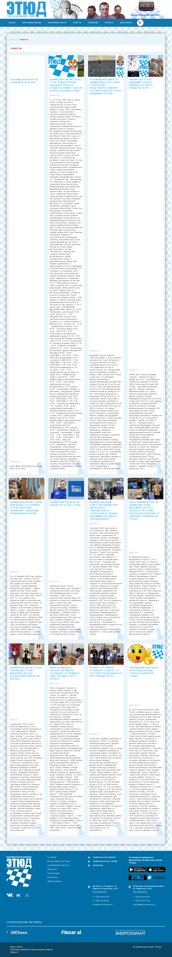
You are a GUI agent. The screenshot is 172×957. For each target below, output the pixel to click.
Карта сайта (16, 946)
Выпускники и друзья (31, 23)
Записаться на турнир (105, 861)
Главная (12, 39)
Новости (77, 23)
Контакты (109, 23)
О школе (11, 23)
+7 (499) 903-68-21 (101, 897)
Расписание (93, 23)
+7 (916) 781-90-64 (101, 901)
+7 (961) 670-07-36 (141, 901)
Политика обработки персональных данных (31, 949)
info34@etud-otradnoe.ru (144, 904)
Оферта (14, 952)
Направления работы (57, 23)
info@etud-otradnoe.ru (103, 904)
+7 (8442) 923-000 (141, 897)
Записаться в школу (104, 857)
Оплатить (98, 865)
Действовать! (126, 23)
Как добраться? (100, 891)
